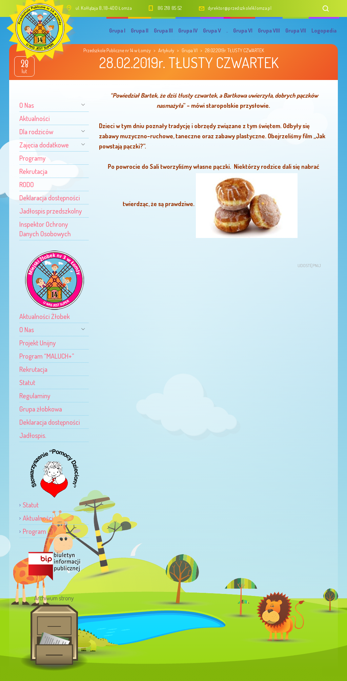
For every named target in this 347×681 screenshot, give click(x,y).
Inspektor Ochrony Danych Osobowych (45, 229)
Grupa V (212, 30)
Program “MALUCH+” (46, 356)
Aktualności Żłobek (44, 316)
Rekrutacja (33, 171)
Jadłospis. (32, 435)
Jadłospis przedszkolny (50, 210)
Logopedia (323, 30)
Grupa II (139, 30)
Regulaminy (34, 395)
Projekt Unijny (37, 342)
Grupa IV (188, 30)
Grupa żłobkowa (40, 408)
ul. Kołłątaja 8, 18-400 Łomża (104, 8)
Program (34, 531)
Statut (27, 382)
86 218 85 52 (170, 8)
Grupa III (163, 30)
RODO (26, 184)
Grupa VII (295, 30)
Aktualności (34, 118)
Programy (32, 158)
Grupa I (117, 30)
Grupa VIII (269, 30)
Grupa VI (242, 30)
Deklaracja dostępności (49, 197)
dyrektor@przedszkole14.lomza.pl (239, 8)
